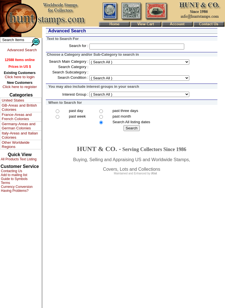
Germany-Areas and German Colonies (18, 126)
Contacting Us (11, 171)
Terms (5, 183)
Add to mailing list (13, 175)
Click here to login (20, 77)
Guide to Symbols (14, 179)
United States (13, 100)
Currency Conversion (16, 187)
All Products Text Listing (18, 159)
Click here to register (20, 87)
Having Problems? (14, 191)
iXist (154, 173)
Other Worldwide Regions (16, 144)
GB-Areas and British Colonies (19, 107)
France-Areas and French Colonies (17, 117)
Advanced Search (22, 50)
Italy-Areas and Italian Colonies (20, 135)
